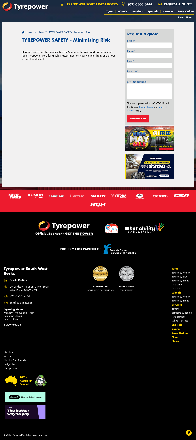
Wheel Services (180, 320)
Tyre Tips (176, 288)
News (189, 17)
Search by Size (179, 276)
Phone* (131, 51)
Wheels (122, 11)
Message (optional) (137, 81)
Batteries (176, 308)
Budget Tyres (10, 364)
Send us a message (21, 303)
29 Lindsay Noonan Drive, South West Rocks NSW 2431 (29, 288)
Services (137, 11)
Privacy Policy (146, 107)
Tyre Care (177, 284)
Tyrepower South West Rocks (89, 4)
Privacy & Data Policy (22, 435)
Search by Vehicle (181, 272)
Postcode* (132, 71)
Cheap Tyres (10, 368)
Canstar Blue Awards (15, 360)
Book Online (186, 11)
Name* (131, 40)
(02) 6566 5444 (140, 4)
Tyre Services (178, 316)
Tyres (109, 11)
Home (27, 32)
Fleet (181, 17)
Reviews (8, 356)
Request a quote (175, 4)
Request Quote (138, 118)
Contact (168, 11)
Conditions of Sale (41, 435)
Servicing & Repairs (182, 312)
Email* (130, 61)
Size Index (9, 352)
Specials (153, 11)
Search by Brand (180, 280)
